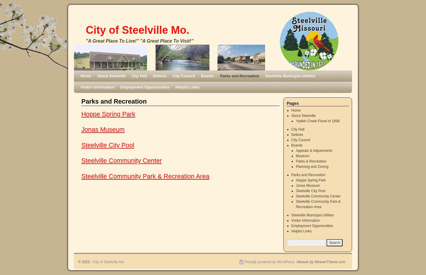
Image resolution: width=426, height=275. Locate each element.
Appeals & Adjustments (314, 151)
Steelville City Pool (107, 145)
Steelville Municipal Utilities (290, 76)
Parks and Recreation (239, 76)
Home (85, 76)
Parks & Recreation (311, 161)
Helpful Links (187, 87)
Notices (160, 76)
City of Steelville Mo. (137, 30)
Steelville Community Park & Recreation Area (145, 176)
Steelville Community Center (121, 160)
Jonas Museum (103, 129)
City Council (184, 76)
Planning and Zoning (312, 167)
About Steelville (111, 76)
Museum (302, 156)
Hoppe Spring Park (108, 114)
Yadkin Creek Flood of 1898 (318, 121)
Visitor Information (97, 87)
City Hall (139, 76)
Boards (207, 76)
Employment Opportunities (145, 87)
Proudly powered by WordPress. (270, 262)
